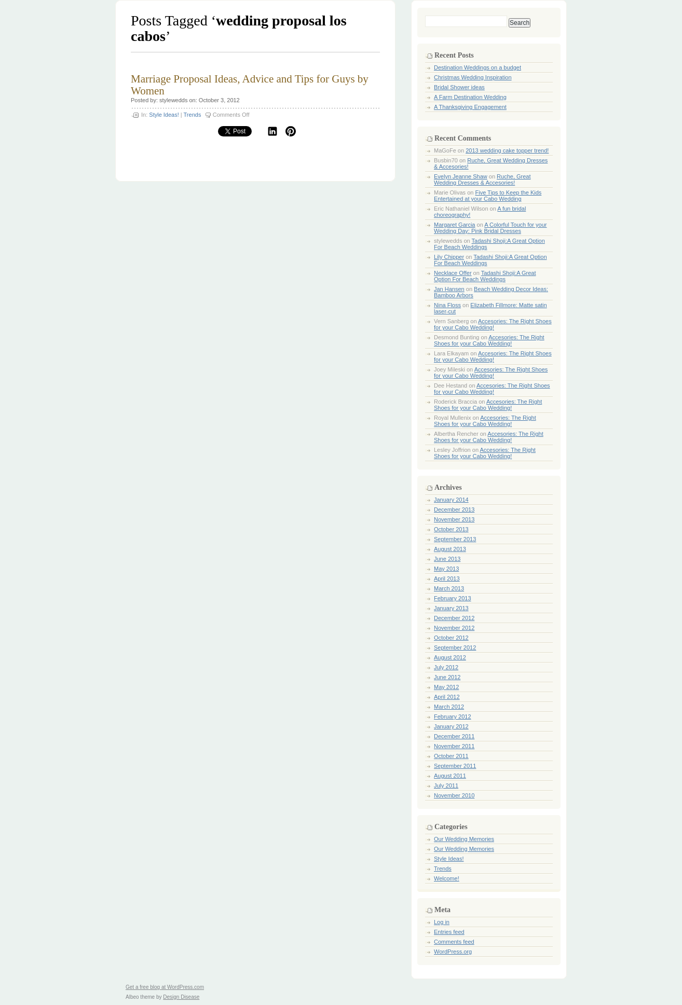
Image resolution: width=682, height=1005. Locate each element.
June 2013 (447, 559)
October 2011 (451, 756)
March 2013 (449, 588)
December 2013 (454, 509)
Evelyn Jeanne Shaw (460, 176)
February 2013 (452, 598)
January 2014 (451, 500)
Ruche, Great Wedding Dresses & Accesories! (482, 179)
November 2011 (454, 746)
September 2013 (455, 539)
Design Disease (181, 997)
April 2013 (447, 578)
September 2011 (455, 766)
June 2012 (447, 677)
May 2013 (446, 569)
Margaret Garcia (454, 225)
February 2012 (452, 716)
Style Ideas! (164, 115)
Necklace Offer (453, 273)
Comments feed (454, 942)
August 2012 (450, 657)
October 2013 (451, 529)
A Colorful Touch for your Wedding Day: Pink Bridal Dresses (490, 228)
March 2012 (449, 707)
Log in (441, 922)
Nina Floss (447, 305)
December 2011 (454, 736)
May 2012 (446, 687)
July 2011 (446, 785)
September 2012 (455, 647)
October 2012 (451, 638)
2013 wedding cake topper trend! (507, 150)
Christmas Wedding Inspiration (473, 77)
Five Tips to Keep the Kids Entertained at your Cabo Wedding (487, 195)
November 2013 (454, 519)
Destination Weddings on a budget (477, 67)
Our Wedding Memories (464, 839)
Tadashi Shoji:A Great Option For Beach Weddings (485, 276)
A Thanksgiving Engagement (470, 107)
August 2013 (450, 549)
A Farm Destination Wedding (470, 97)
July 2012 (446, 667)
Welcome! (446, 878)
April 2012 (447, 697)
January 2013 (451, 608)
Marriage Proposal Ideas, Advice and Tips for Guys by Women (250, 85)
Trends (192, 115)
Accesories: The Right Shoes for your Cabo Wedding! (493, 324)
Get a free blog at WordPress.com (165, 987)
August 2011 (450, 776)
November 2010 (454, 795)
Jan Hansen (449, 289)
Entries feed (449, 932)
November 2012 (454, 628)
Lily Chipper (449, 257)
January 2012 (451, 726)
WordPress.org (453, 951)
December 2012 (454, 618)
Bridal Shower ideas (459, 87)
